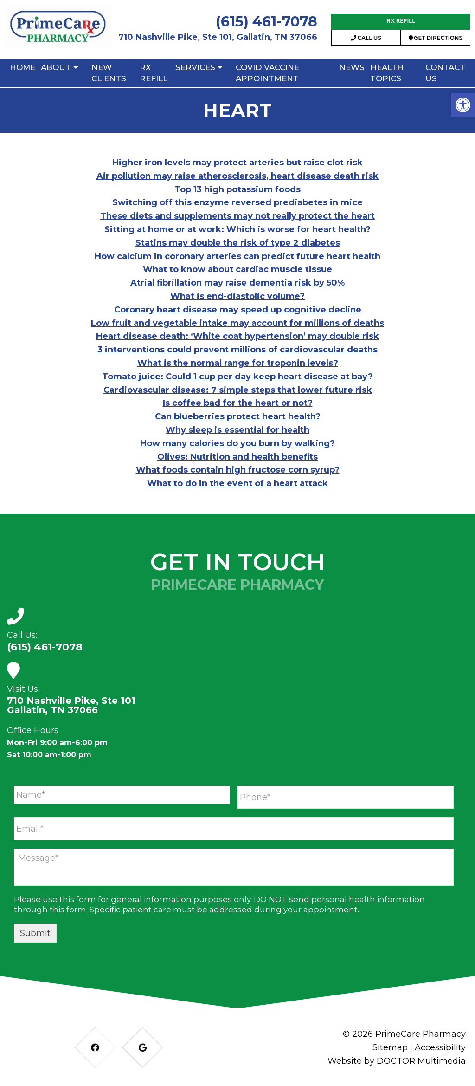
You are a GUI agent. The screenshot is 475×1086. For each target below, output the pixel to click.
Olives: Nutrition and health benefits (237, 457)
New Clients (108, 73)
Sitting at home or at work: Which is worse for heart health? (237, 229)
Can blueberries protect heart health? (238, 416)
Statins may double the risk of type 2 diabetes (237, 243)
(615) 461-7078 (266, 21)
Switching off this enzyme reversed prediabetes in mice (237, 202)
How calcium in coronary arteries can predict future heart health (237, 256)
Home (22, 67)
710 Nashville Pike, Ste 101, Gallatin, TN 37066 (217, 37)
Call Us (366, 39)
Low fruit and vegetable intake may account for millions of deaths (237, 323)
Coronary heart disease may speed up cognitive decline (237, 310)
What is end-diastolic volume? (237, 296)
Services (195, 67)
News (352, 67)
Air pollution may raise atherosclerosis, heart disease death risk (237, 176)
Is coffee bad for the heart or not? (238, 403)
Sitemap (390, 1047)
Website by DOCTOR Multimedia (396, 1061)
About (56, 67)
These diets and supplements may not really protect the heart (237, 216)
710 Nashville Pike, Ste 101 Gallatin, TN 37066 (71, 705)
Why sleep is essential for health (237, 430)
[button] (463, 105)
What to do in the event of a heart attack (237, 483)
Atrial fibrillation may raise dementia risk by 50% (237, 283)
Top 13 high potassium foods (237, 189)
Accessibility (440, 1047)
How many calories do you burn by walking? (237, 443)
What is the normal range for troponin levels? (237, 363)
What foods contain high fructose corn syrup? (238, 470)
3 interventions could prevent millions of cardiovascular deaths (237, 350)
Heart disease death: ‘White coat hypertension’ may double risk (237, 336)
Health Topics (387, 73)
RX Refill (400, 21)
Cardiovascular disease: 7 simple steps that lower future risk (237, 390)
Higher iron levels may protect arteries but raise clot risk (237, 162)
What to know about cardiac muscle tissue (237, 269)
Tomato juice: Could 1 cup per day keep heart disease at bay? (237, 376)
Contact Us (445, 73)
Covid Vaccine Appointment (267, 73)
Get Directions (436, 39)
